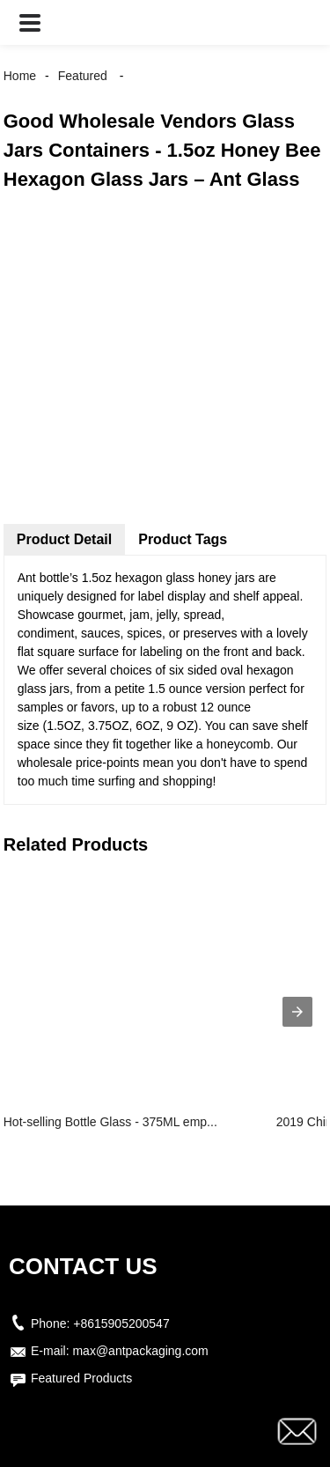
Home (20, 76)
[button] (30, 22)
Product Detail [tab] (64, 539)
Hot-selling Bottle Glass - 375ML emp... (110, 1122)
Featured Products (81, 1378)
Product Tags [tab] (182, 539)
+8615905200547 (121, 1323)
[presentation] (297, 1012)
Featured (82, 76)
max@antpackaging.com (140, 1351)
